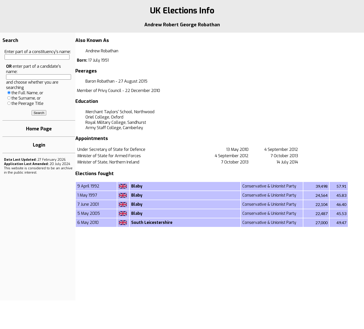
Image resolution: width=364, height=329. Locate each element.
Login (39, 145)
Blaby (136, 186)
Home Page (39, 129)
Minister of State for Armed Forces (109, 155)
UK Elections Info (182, 10)
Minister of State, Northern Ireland (108, 162)
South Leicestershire (151, 222)
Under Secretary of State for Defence (111, 149)
